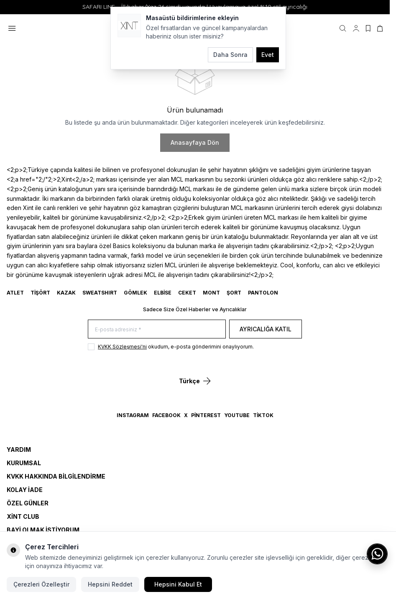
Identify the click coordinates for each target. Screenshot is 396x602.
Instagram (133, 415)
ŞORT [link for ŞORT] (234, 292)
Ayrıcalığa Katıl (265, 329)
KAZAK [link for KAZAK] (66, 292)
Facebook (166, 415)
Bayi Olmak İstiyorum (43, 529)
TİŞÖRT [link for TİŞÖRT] (40, 292)
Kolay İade (25, 489)
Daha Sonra (230, 54)
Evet (267, 54)
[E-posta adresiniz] (157, 329)
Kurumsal (24, 462)
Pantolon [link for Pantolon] (263, 292)
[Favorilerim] (368, 28)
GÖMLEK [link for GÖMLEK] (135, 292)
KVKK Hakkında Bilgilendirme (56, 476)
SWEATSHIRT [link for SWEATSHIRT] (99, 292)
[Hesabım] (356, 28)
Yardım (19, 449)
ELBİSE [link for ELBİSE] (162, 292)
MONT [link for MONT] (211, 292)
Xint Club (23, 516)
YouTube (237, 415)
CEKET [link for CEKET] (187, 292)
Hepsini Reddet (110, 584)
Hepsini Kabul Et (178, 584)
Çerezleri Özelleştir (41, 584)
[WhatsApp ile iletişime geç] (377, 553)
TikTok (263, 415)
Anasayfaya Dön (195, 142)
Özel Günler (28, 503)
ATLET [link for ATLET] (15, 292)
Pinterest (206, 415)
